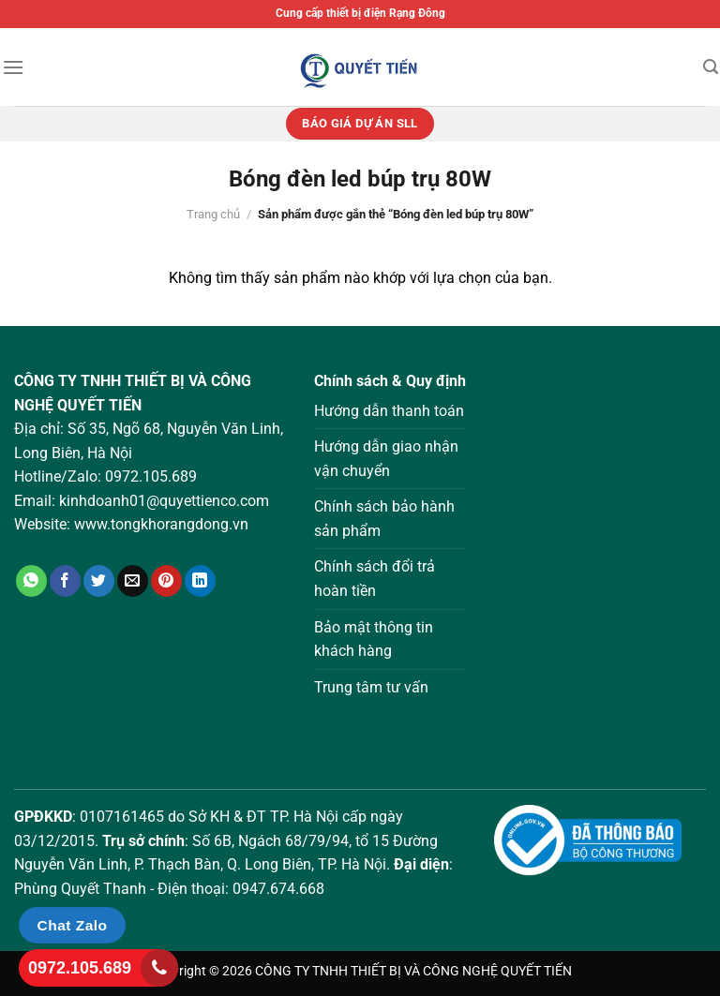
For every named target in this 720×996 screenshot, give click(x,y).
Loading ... (600, 556)
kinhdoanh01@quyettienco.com (164, 501)
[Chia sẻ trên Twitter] (98, 581)
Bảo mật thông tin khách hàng (373, 639)
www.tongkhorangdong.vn (161, 524)
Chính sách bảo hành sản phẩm (384, 519)
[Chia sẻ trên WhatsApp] (31, 581)
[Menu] (13, 67)
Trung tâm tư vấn (371, 687)
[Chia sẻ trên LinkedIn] (200, 581)
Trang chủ (213, 214)
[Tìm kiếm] (710, 67)
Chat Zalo (73, 925)
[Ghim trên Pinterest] (166, 581)
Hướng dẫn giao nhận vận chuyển (386, 459)
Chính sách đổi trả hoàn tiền (374, 578)
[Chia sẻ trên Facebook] (65, 581)
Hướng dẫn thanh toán (389, 411)
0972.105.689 (151, 476)
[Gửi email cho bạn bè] (132, 581)
